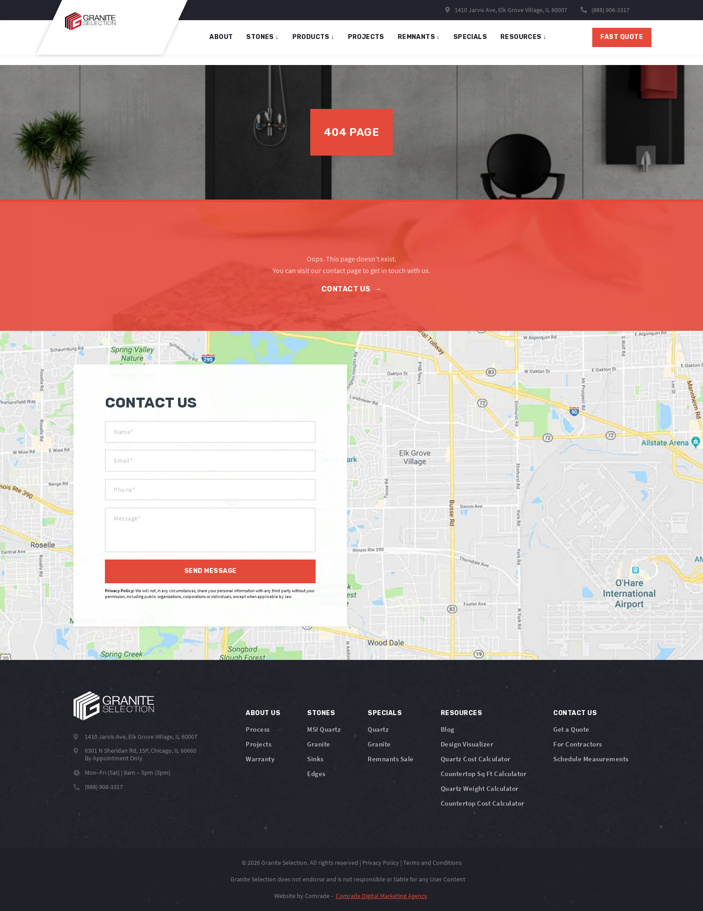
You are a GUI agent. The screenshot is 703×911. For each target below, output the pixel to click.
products (317, 42)
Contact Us (351, 289)
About (225, 42)
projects (370, 42)
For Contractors (577, 744)
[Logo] (114, 705)
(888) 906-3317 (610, 10)
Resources (527, 42)
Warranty (260, 759)
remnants (422, 42)
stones (266, 42)
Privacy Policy (380, 863)
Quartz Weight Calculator (480, 788)
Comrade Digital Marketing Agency (381, 896)
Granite (318, 744)
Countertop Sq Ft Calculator (484, 773)
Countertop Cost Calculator (483, 803)
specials (473, 42)
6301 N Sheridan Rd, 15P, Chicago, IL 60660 (140, 749)
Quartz (378, 729)
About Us (263, 713)
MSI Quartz (324, 729)
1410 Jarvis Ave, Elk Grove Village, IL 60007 (506, 10)
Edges (316, 773)
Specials (385, 713)
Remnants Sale (391, 759)
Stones (321, 713)
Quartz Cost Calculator (476, 759)
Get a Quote (571, 729)
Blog (448, 729)
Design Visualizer (467, 744)
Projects (258, 744)
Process (258, 729)
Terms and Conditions (432, 863)
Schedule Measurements (591, 759)
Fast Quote (594, 42)
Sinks (315, 759)
